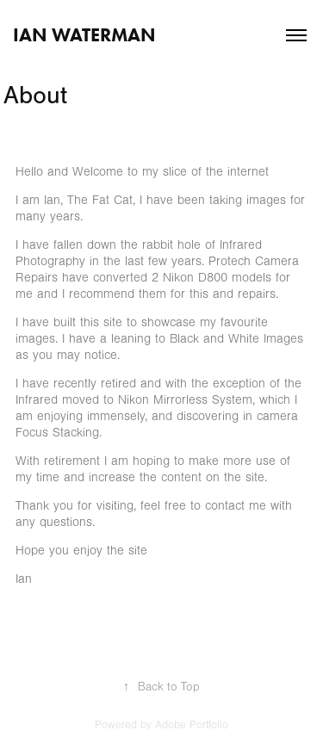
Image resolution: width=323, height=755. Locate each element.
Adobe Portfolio (191, 725)
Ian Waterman (84, 34)
